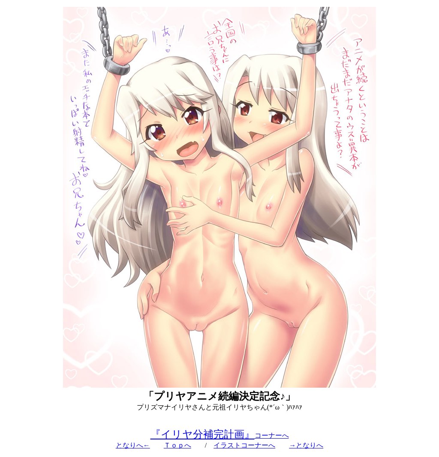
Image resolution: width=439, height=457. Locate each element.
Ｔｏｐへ (177, 445)
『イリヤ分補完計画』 (202, 434)
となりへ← (133, 445)
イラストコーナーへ (244, 445)
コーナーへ (272, 435)
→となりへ (306, 445)
